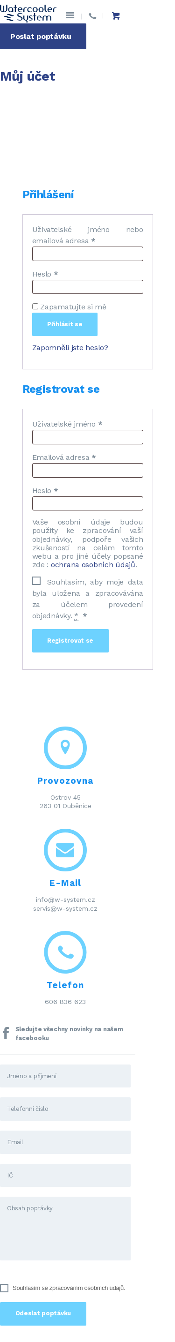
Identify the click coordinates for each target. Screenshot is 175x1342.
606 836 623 (65, 1001)
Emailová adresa (64, 457)
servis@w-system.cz (65, 908)
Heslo (45, 274)
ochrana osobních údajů (93, 564)
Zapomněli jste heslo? (70, 347)
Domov (13, 98)
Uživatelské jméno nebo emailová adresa (87, 235)
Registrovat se (70, 640)
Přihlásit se (65, 324)
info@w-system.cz (65, 899)
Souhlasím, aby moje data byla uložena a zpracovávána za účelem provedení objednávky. (87, 598)
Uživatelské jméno (67, 424)
